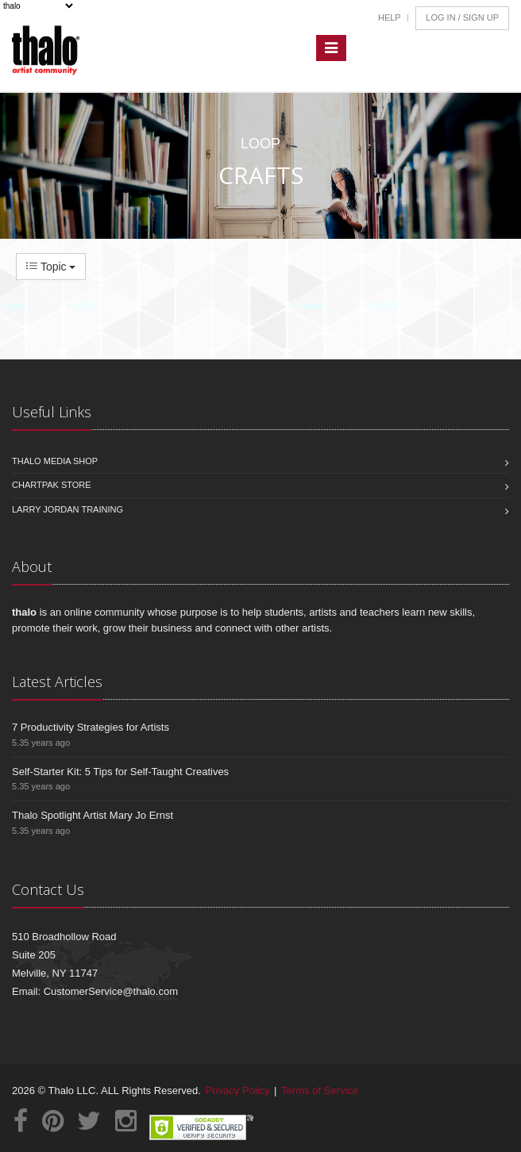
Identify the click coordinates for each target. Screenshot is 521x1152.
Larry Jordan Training (67, 509)
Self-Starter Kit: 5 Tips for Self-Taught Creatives (120, 772)
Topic (50, 266)
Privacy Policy (238, 1090)
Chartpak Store (51, 485)
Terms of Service (319, 1090)
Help (389, 17)
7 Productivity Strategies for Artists (90, 727)
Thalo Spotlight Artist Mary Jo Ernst (92, 815)
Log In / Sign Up (462, 17)
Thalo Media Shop (55, 461)
